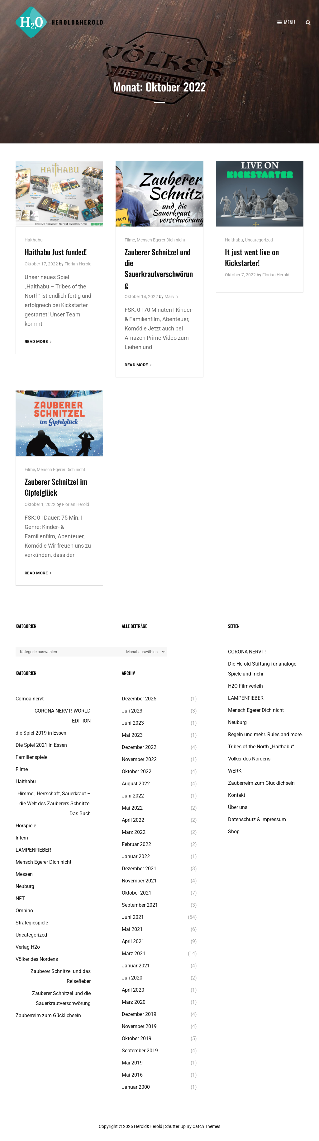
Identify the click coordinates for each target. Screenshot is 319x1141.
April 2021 (133, 941)
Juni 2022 (133, 796)
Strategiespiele (32, 923)
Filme (130, 239)
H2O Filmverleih (245, 686)
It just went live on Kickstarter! (252, 257)
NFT (20, 898)
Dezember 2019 (139, 1014)
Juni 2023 (133, 723)
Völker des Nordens (37, 959)
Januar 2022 (136, 856)
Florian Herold (78, 263)
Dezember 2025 (139, 699)
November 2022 (139, 759)
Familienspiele (31, 757)
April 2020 (133, 990)
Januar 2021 (136, 966)
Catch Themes (206, 1126)
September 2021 (140, 905)
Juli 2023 (132, 711)
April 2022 (133, 820)
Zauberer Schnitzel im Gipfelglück (56, 487)
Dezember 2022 (139, 747)
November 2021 (139, 881)
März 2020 (133, 1002)
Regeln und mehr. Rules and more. (265, 734)
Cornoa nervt (30, 699)
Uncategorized (259, 239)
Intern (22, 838)
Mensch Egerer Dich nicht (161, 239)
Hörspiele (26, 826)
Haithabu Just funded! (56, 251)
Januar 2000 (136, 1087)
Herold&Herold (77, 22)
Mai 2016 (132, 1075)
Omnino (24, 911)
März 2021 (133, 953)
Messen (24, 874)
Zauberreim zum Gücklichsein (48, 1015)
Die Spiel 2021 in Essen (41, 745)
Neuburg (25, 886)
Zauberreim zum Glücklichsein (261, 783)
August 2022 (136, 784)
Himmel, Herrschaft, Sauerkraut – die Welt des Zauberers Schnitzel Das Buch (54, 803)
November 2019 (139, 1026)
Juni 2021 (133, 917)
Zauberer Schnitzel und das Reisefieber (61, 976)
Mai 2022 (132, 808)
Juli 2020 (132, 978)
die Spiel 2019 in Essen (41, 733)
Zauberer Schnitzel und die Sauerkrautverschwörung (159, 268)
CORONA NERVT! (247, 652)
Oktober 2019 (136, 1038)
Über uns (237, 807)
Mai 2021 (132, 929)
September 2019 (140, 1051)
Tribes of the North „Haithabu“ (261, 747)
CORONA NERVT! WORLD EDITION (63, 716)
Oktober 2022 (136, 771)
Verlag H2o (28, 947)
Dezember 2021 (139, 869)
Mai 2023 (132, 735)
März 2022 (133, 832)
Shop (234, 832)
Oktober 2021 (136, 893)
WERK (234, 771)
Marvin (171, 296)
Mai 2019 (132, 1063)
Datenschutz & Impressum (257, 819)
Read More (39, 341)
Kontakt (236, 795)
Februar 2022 (136, 844)
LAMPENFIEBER (33, 850)
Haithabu (34, 239)
